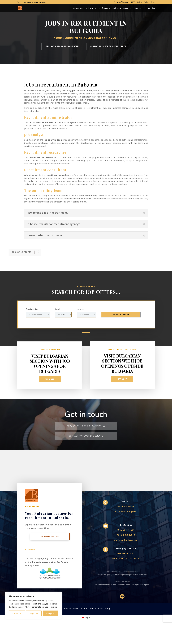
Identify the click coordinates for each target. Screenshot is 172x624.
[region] (33, 605)
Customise (16, 613)
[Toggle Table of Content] (35, 252)
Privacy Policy (143, 2)
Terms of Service (121, 2)
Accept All (50, 613)
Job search (91, 8)
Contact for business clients (86, 436)
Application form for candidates (62, 46)
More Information (50, 536)
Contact (138, 8)
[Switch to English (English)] (86, 617)
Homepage (78, 8)
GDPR (133, 2)
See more (50, 379)
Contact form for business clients (108, 46)
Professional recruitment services (114, 8)
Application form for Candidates (86, 426)
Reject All (34, 613)
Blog (153, 2)
